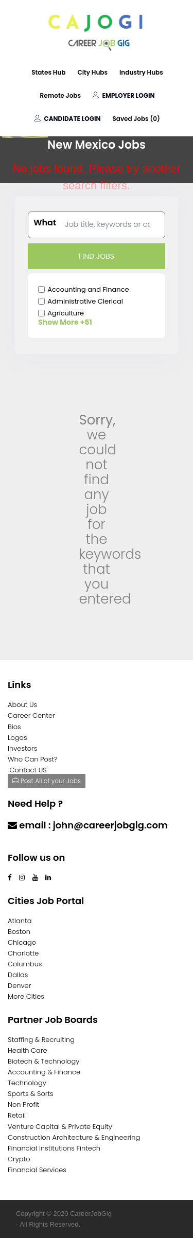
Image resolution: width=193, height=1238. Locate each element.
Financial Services (37, 1170)
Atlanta (20, 921)
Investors (22, 748)
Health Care (27, 1050)
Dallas (18, 975)
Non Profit (23, 1104)
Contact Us (34, 845)
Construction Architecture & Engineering (74, 1137)
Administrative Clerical (85, 301)
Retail (17, 1115)
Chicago (22, 942)
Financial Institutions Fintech (54, 1148)
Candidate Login (67, 118)
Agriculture (65, 313)
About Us (22, 705)
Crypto (19, 1159)
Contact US (28, 770)
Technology (27, 1083)
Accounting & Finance (44, 1072)
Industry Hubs (141, 72)
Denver (19, 986)
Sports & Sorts (31, 1094)
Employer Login (123, 95)
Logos (17, 737)
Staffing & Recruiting (41, 1040)
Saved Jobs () (136, 118)
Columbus (25, 964)
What (44, 223)
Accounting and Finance (88, 289)
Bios (14, 727)
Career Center (31, 715)
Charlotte (23, 953)
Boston (19, 931)
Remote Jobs (60, 95)
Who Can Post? (33, 759)
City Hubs (92, 72)
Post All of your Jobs (46, 780)
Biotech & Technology (43, 1061)
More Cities (26, 996)
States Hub (48, 72)
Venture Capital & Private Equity (60, 1126)
